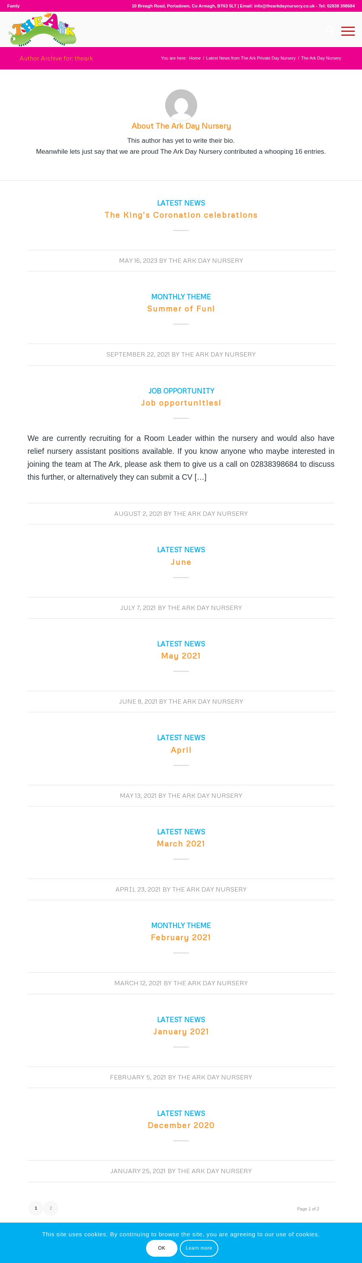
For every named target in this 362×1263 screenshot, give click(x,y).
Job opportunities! (181, 402)
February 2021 (181, 937)
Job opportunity (181, 390)
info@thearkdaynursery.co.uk (284, 6)
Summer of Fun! (181, 308)
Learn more (199, 1248)
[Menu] (344, 29)
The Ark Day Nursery (205, 260)
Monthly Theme (181, 296)
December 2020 (181, 1125)
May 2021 (181, 655)
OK (162, 1248)
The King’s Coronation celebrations (181, 214)
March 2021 (181, 843)
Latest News (181, 202)
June (181, 561)
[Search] (325, 29)
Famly (13, 6)
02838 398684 (341, 6)
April (181, 749)
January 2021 (181, 1031)
